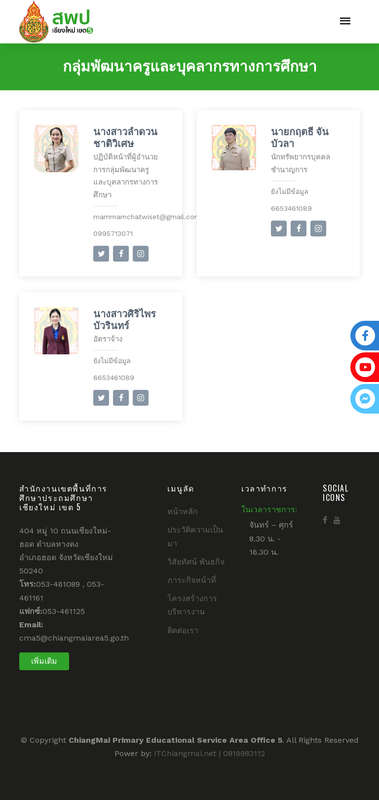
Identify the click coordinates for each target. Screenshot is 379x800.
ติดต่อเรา (182, 630)
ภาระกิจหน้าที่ (191, 580)
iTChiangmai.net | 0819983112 (209, 753)
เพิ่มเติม (44, 661)
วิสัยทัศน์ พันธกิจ (196, 562)
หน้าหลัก (182, 511)
